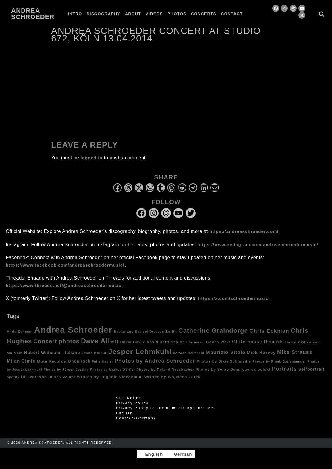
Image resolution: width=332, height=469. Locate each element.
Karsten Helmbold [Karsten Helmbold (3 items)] (188, 353)
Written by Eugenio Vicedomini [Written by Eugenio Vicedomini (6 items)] (110, 377)
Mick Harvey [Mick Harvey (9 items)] (261, 352)
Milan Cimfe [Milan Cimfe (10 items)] (21, 361)
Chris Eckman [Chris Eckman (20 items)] (269, 331)
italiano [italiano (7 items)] (71, 352)
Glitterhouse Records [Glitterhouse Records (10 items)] (258, 341)
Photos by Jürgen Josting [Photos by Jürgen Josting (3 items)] (66, 369)
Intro (75, 14)
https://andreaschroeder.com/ (244, 231)
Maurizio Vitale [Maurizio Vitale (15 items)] (225, 352)
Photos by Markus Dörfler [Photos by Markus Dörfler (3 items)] (112, 369)
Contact (232, 14)
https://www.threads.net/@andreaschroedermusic (63, 285)
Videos (154, 14)
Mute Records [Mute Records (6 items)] (51, 361)
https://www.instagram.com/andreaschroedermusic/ (258, 244)
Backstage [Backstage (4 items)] (124, 331)
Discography (103, 14)
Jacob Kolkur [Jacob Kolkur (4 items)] (94, 353)
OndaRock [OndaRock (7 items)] (79, 361)
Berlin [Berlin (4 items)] (171, 331)
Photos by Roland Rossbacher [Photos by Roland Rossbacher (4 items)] (165, 369)
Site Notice (129, 398)
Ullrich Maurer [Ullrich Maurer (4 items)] (62, 377)
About (133, 14)
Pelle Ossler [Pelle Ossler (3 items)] (102, 361)
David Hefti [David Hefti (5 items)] (158, 342)
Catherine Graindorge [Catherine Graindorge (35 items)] (213, 330)
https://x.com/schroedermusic (233, 298)
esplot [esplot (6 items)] (177, 342)
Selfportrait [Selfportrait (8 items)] (311, 369)
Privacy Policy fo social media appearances (166, 408)
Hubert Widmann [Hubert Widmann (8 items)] (43, 352)
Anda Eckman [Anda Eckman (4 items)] (20, 331)
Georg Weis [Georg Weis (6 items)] (218, 342)
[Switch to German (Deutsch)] (166, 418)
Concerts (203, 14)
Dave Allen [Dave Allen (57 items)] (100, 341)
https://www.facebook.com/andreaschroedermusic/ (65, 265)
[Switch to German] (72, 18)
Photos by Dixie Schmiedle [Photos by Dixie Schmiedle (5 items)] (223, 361)
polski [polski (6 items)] (264, 369)
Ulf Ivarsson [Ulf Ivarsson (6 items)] (34, 377)
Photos (176, 14)
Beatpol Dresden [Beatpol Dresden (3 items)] (149, 331)
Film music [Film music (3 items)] (195, 342)
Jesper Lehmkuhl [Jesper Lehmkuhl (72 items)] (140, 351)
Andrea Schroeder (32, 13)
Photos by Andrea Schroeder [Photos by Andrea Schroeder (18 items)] (155, 361)
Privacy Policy (132, 403)
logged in (91, 157)
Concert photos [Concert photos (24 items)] (56, 341)
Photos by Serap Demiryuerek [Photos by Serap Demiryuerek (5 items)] (226, 369)
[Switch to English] (151, 454)
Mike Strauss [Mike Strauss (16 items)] (294, 352)
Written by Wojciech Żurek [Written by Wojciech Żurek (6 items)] (172, 377)
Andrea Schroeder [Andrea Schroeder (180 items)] (73, 329)
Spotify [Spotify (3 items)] (13, 377)
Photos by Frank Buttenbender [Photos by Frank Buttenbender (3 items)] (279, 361)
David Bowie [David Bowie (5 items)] (132, 342)
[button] (321, 14)
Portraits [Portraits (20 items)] (284, 369)
